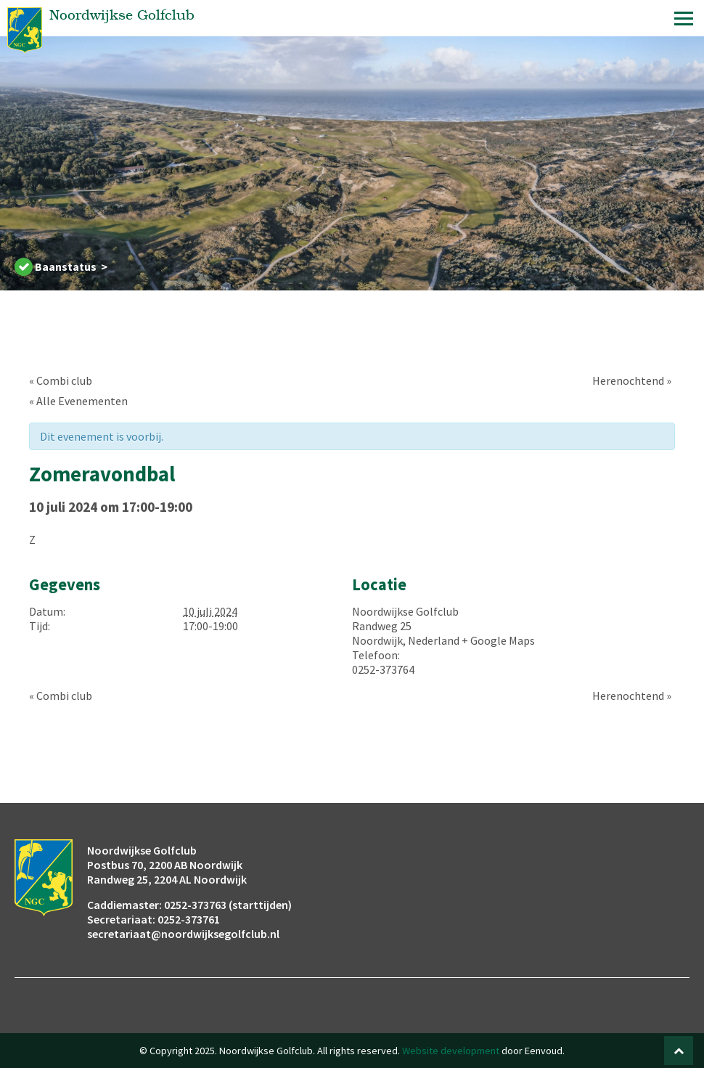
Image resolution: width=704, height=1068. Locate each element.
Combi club (60, 380)
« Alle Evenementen (78, 401)
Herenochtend (631, 380)
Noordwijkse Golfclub (405, 611)
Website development (450, 1050)
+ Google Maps (498, 640)
